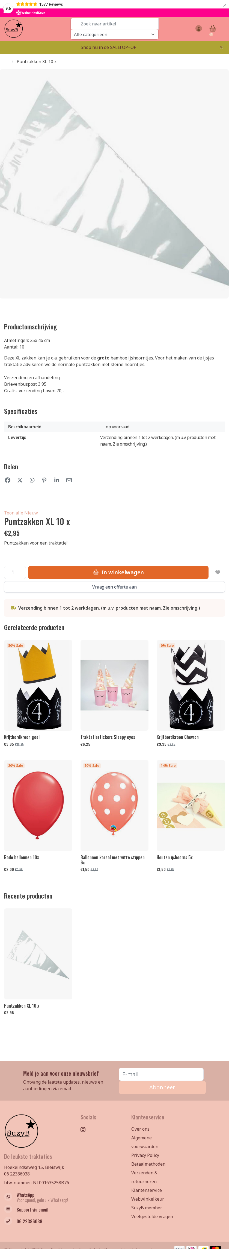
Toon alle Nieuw (21, 513)
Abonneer (162, 1087)
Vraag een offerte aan (114, 587)
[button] (198, 28)
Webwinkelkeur (147, 1199)
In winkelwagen (118, 572)
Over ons (140, 1129)
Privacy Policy (145, 1155)
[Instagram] (85, 1129)
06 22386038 (17, 1174)
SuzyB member (146, 1208)
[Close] (221, 47)
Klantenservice (146, 1190)
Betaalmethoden (148, 1164)
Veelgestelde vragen (152, 1216)
